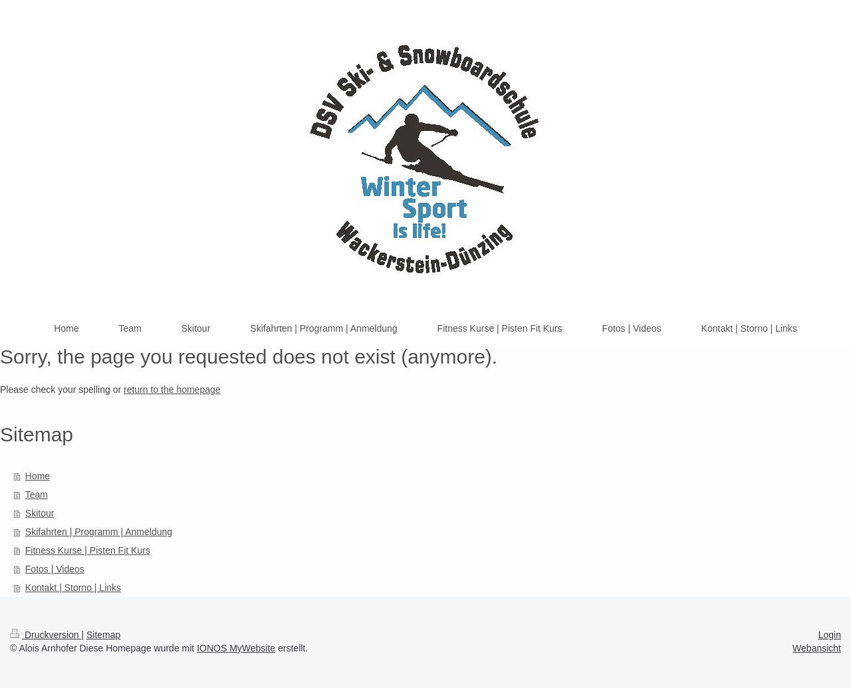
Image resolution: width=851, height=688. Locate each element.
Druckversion (45, 635)
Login (829, 635)
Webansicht (816, 648)
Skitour (40, 513)
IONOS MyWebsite (236, 648)
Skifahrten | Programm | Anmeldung (98, 531)
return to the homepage (172, 389)
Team (36, 494)
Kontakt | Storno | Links (73, 587)
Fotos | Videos (54, 569)
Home (37, 476)
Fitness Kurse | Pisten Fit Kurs (87, 550)
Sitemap (103, 635)
